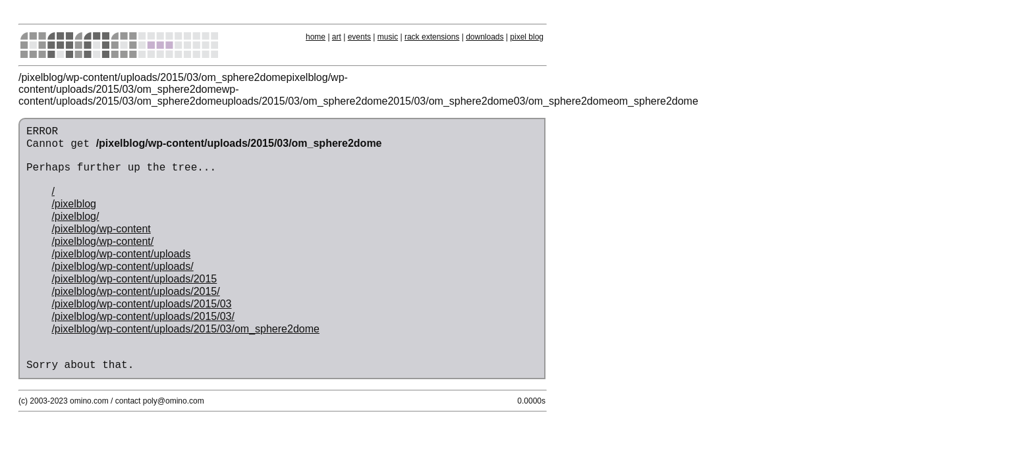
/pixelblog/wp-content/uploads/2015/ (135, 291)
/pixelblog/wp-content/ (102, 241)
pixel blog (527, 36)
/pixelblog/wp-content (100, 228)
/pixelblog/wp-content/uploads (120, 253)
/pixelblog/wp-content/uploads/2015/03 (141, 303)
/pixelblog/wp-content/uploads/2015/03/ (143, 316)
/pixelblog (73, 203)
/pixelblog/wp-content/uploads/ (122, 266)
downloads (484, 36)
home (315, 36)
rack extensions (432, 36)
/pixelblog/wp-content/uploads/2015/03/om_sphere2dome (185, 328)
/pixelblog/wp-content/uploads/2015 (134, 278)
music (387, 36)
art (336, 36)
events (359, 36)
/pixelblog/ (75, 216)
